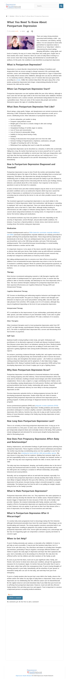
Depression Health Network (24, 676)
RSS (11, 595)
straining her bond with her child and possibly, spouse (38, 453)
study (18, 80)
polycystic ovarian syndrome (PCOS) (46, 406)
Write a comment (15, 598)
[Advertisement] (14, 632)
